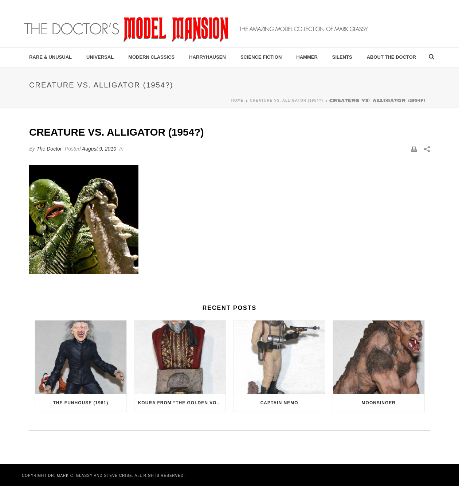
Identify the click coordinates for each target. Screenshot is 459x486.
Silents (342, 57)
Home (237, 100)
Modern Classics (151, 57)
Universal (100, 57)
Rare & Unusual (50, 57)
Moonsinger (379, 402)
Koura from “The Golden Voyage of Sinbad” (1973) (182, 402)
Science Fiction (261, 57)
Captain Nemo (279, 402)
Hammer (307, 57)
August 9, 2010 (99, 149)
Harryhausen (207, 57)
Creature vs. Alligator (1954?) (286, 100)
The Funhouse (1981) (80, 402)
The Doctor (49, 149)
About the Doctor (391, 57)
